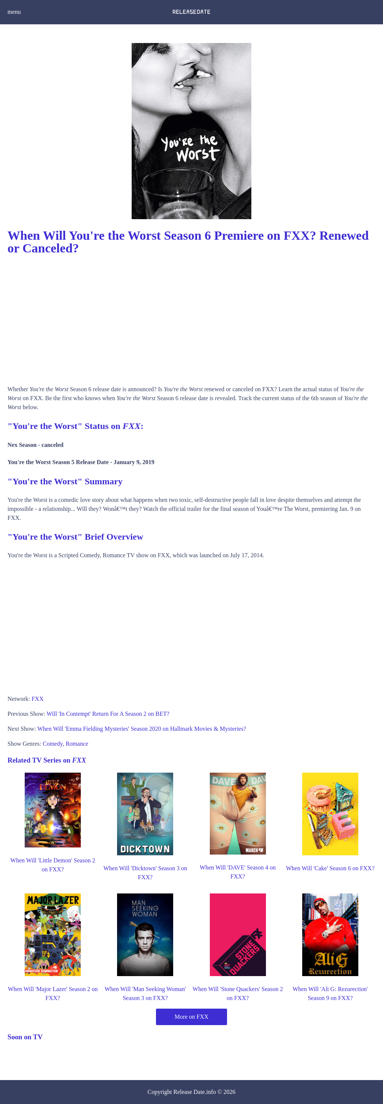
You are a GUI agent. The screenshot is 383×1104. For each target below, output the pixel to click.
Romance (76, 743)
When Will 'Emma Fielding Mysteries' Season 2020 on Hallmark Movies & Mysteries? (141, 729)
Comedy (52, 743)
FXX (37, 699)
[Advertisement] (191, 317)
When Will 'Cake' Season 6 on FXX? (330, 868)
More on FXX (192, 1016)
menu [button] (14, 12)
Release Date (189, 1092)
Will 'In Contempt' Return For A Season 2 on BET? (108, 714)
